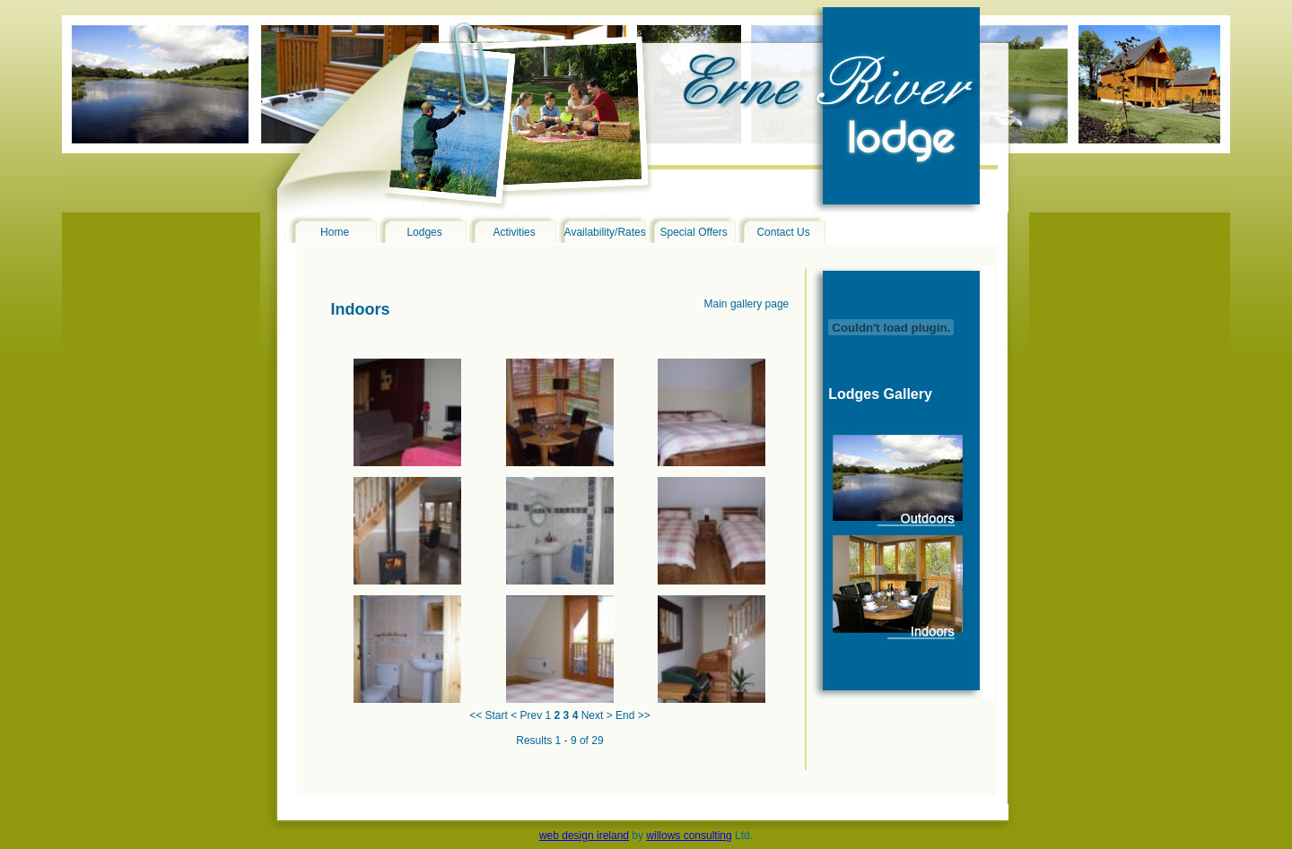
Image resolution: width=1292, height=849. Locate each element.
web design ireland (584, 835)
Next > (597, 715)
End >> (632, 715)
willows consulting (688, 835)
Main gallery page (747, 304)
